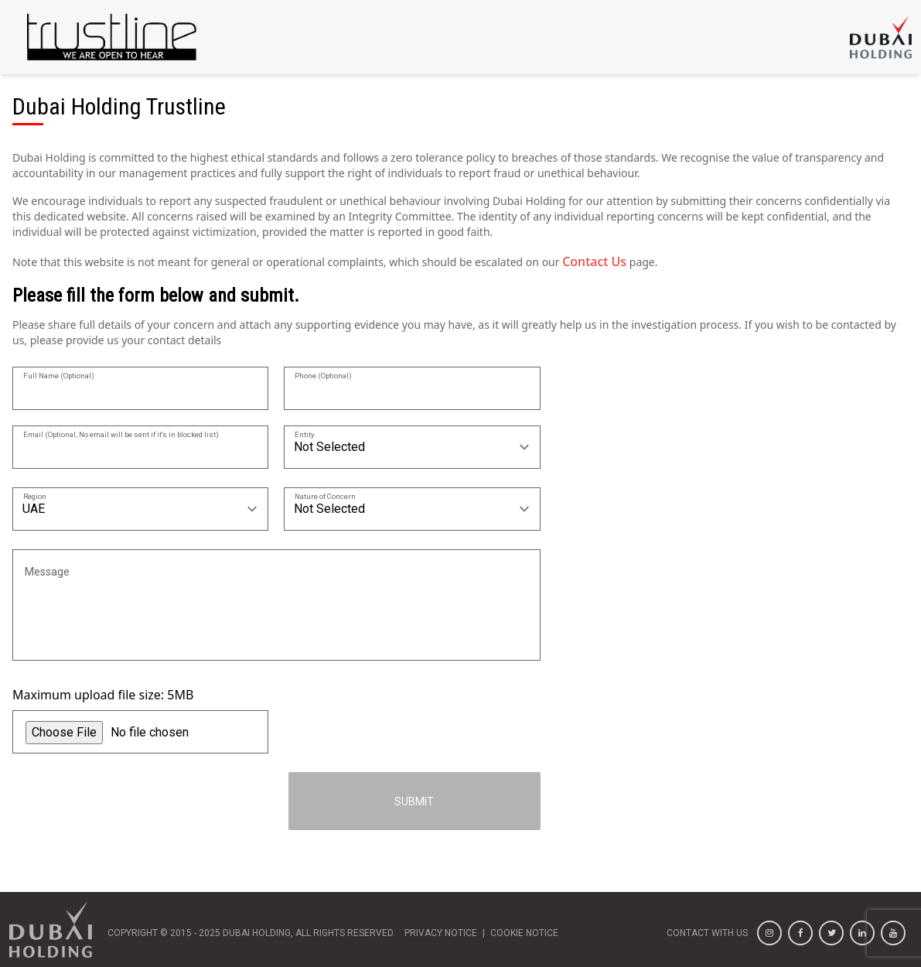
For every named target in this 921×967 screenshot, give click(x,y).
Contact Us (594, 261)
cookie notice (524, 933)
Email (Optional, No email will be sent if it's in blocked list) (121, 433)
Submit (414, 801)
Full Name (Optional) (58, 375)
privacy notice (440, 933)
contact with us (707, 933)
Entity (305, 433)
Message (47, 571)
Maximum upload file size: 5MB (102, 694)
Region (34, 495)
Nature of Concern (325, 495)
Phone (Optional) (323, 375)
